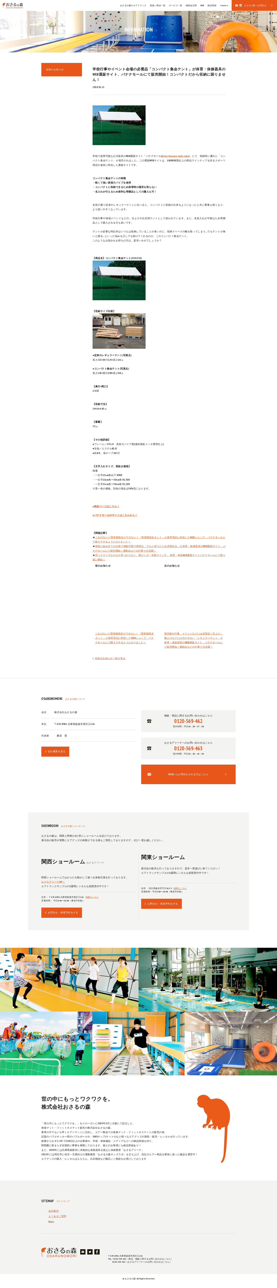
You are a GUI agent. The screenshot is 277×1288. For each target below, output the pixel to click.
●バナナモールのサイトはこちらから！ (115, 515)
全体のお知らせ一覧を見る (110, 658)
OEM (202, 5)
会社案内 (53, 1215)
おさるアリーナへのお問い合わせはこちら (188, 750)
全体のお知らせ (56, 70)
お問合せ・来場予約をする (63, 916)
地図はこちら (92, 901)
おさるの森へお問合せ (255, 5)
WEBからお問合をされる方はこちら (188, 777)
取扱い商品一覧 (158, 5)
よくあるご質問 (57, 1220)
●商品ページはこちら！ (106, 506)
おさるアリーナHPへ (53, 885)
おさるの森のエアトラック (133, 5)
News (51, 1226)
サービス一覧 (175, 5)
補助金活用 (191, 5)
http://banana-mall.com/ (177, 156)
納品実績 (212, 5)
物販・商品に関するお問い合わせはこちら (188, 721)
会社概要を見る (57, 752)
